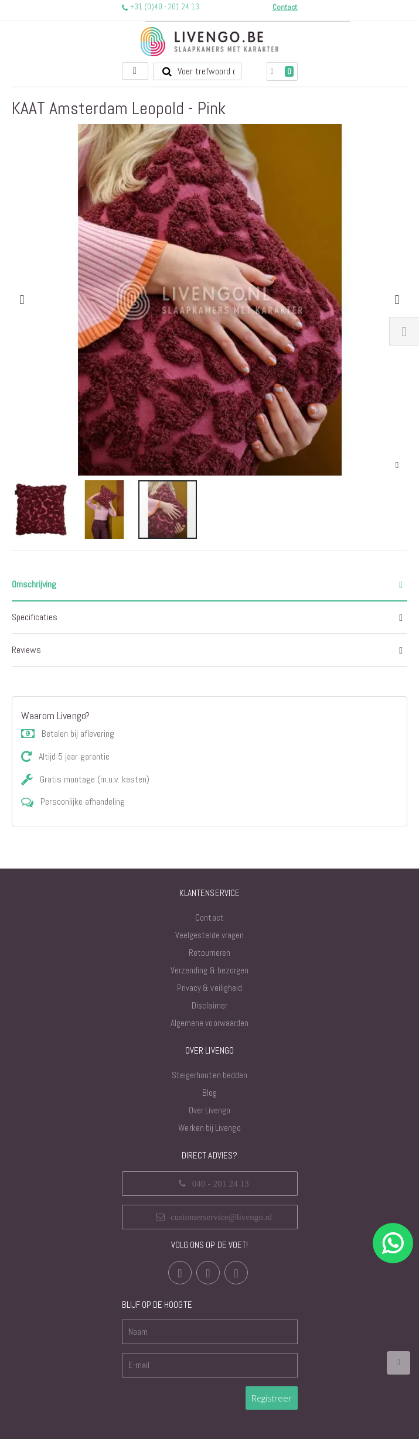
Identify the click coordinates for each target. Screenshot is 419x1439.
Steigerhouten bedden (209, 1075)
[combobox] (197, 71)
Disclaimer (209, 1005)
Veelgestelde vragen (209, 935)
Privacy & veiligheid (209, 987)
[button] (397, 465)
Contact (209, 917)
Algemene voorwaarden (209, 1022)
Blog (209, 1092)
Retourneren (210, 952)
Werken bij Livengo (209, 1127)
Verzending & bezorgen (209, 970)
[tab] (209, 585)
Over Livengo (210, 1110)
